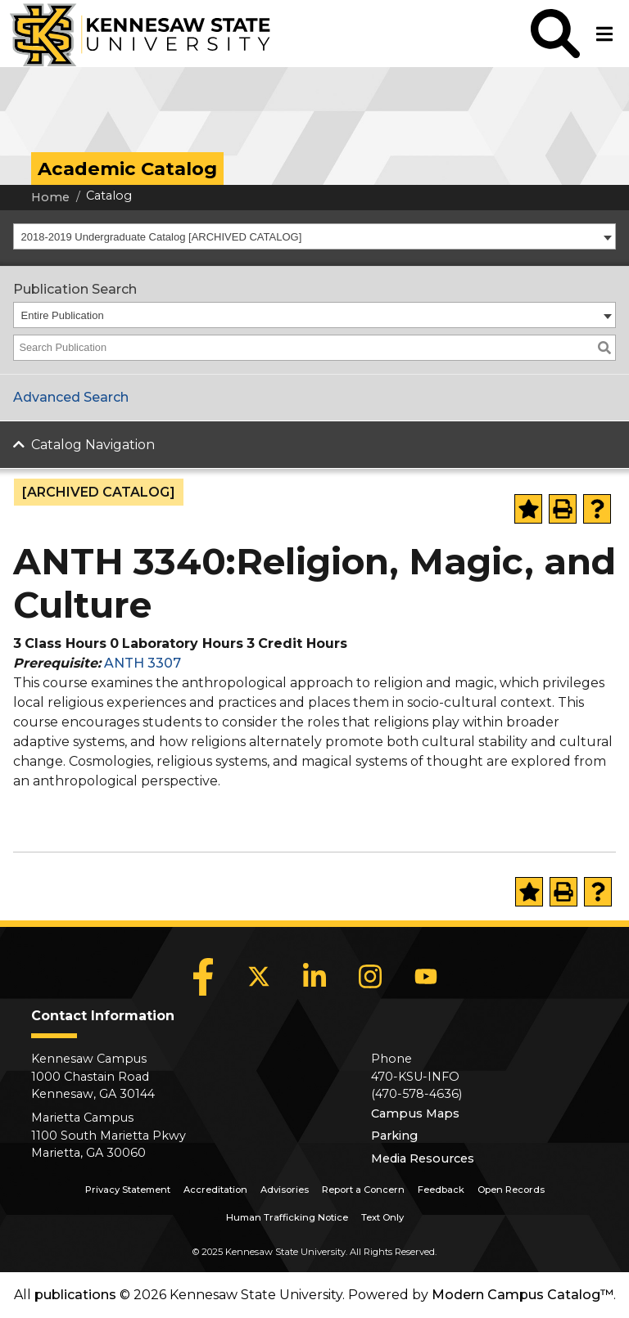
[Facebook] (203, 977)
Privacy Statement (127, 1189)
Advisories (284, 1189)
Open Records (511, 1189)
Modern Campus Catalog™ (522, 1294)
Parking (394, 1135)
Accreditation (215, 1189)
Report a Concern (363, 1189)
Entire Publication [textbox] (62, 315)
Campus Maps (415, 1113)
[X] (259, 977)
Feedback (441, 1189)
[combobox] (314, 236)
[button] (555, 33)
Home (50, 197)
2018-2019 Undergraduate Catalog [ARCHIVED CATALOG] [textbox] (161, 237)
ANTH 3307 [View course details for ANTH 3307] (142, 663)
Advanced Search (71, 397)
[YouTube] (426, 977)
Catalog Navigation (93, 444)
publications (75, 1294)
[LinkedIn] (314, 977)
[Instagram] (370, 977)
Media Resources (422, 1158)
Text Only (382, 1217)
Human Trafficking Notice (287, 1217)
